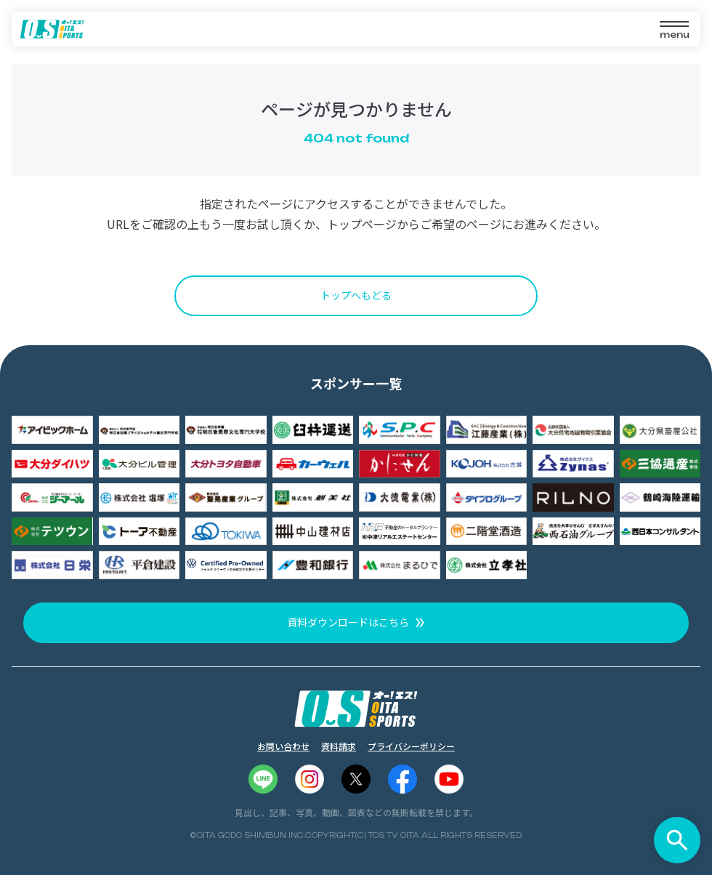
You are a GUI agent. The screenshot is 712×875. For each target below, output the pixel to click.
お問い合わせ (283, 746)
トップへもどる (356, 295)
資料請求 (338, 746)
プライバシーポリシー (411, 746)
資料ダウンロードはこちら (348, 622)
